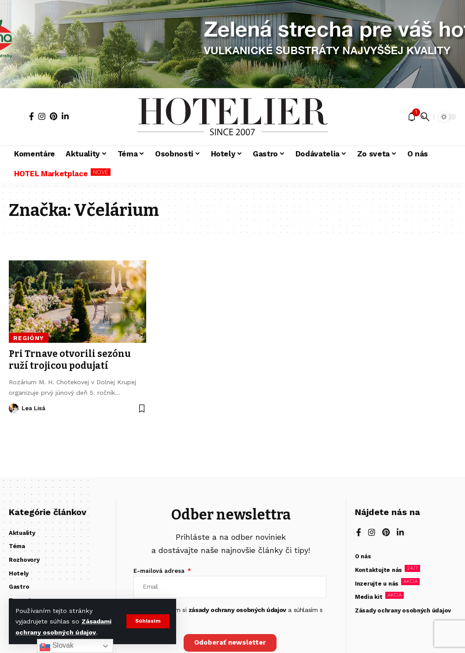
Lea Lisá (34, 408)
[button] (148, 621)
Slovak (56, 646)
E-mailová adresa (159, 571)
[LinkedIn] (65, 116)
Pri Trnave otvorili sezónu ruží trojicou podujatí (70, 359)
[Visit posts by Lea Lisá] (13, 408)
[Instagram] (42, 116)
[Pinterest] (53, 116)
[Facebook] (31, 116)
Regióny (28, 337)
